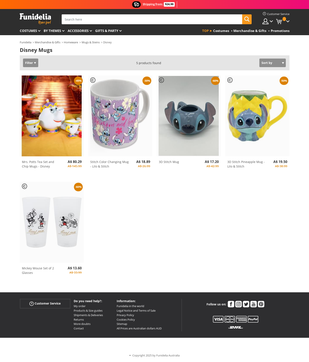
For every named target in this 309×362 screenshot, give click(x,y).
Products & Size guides (88, 310)
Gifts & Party (106, 31)
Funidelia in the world (130, 306)
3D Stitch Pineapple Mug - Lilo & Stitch (246, 164)
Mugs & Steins (91, 42)
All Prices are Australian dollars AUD (139, 328)
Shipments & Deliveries (88, 315)
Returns (79, 319)
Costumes (28, 31)
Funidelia (25, 42)
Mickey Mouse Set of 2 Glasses (38, 270)
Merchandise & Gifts (47, 42)
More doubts (82, 324)
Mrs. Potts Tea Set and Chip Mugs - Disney (38, 164)
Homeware (71, 42)
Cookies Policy (126, 319)
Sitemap (122, 324)
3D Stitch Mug (169, 162)
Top (205, 31)
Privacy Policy (125, 315)
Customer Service (45, 303)
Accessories (78, 31)
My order (80, 306)
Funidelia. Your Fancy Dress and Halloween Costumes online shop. (35, 19)
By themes (52, 31)
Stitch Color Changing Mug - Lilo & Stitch (109, 164)
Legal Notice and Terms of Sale (136, 310)
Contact (79, 328)
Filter (29, 63)
